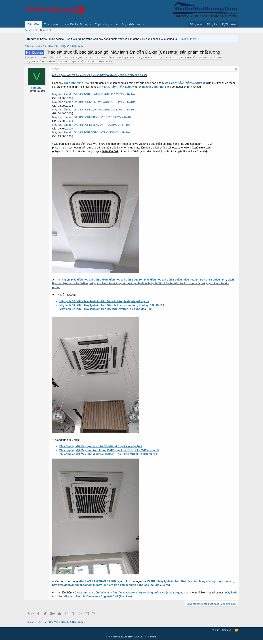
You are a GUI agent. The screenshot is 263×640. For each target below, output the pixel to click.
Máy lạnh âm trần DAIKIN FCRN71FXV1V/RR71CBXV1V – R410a (93, 117)
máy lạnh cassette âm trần (100, 61)
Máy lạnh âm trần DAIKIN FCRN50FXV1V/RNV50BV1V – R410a (92, 132)
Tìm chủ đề (46, 30)
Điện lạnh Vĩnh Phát (152, 86)
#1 (235, 69)
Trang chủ (227, 630)
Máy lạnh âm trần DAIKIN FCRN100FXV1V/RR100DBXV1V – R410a (94, 109)
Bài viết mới (31, 30)
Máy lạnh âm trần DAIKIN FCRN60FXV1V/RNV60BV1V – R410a (92, 124)
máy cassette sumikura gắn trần (180, 57)
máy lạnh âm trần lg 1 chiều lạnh (41, 61)
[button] (60, 24)
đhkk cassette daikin (95, 57)
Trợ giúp (215, 630)
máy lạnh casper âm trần (72, 61)
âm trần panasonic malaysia (68, 57)
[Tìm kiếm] (229, 24)
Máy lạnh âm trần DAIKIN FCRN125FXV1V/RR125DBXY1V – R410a (94, 101)
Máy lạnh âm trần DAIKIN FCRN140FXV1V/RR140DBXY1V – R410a (94, 94)
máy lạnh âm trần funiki (210, 57)
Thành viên (51, 24)
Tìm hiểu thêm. (188, 38)
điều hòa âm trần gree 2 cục (121, 57)
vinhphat (31, 57)
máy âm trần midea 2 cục (150, 57)
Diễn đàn (33, 24)
